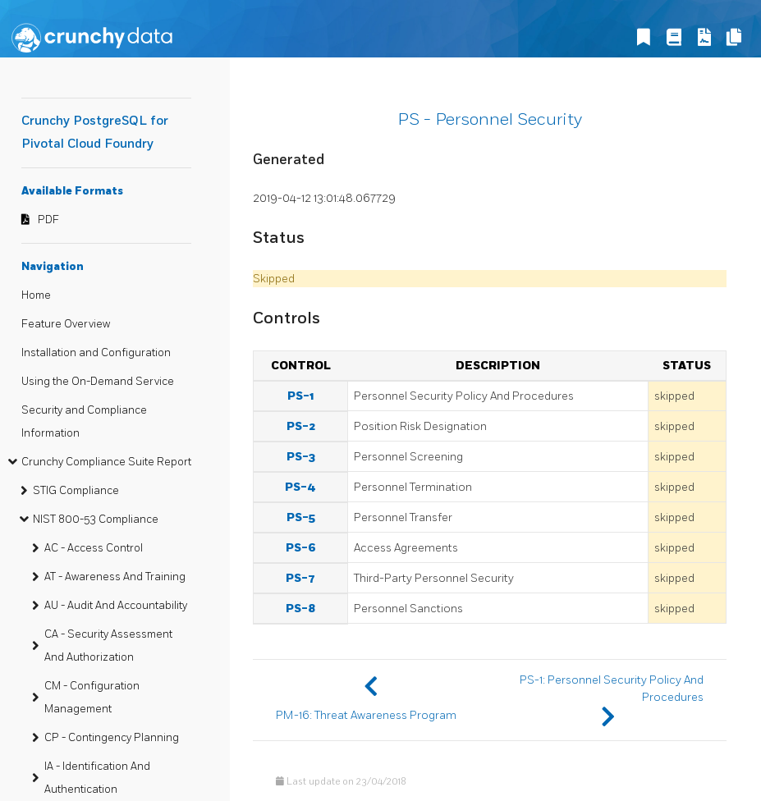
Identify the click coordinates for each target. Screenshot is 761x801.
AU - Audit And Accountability (115, 605)
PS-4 (300, 487)
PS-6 (301, 548)
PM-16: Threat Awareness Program (366, 715)
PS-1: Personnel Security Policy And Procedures (612, 688)
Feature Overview (65, 324)
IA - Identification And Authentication (97, 778)
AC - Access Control (93, 548)
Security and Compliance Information (84, 422)
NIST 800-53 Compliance (95, 519)
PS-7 (300, 578)
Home (36, 295)
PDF (48, 220)
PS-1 (300, 396)
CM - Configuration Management (92, 698)
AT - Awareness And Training (115, 577)
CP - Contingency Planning (111, 737)
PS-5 (301, 517)
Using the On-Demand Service (97, 381)
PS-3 (301, 457)
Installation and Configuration (96, 352)
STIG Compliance (76, 490)
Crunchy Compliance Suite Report (106, 462)
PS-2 (301, 426)
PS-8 (300, 609)
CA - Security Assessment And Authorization (108, 646)
